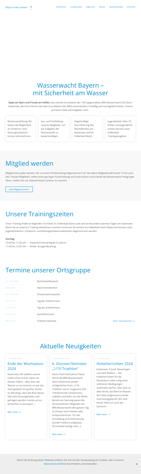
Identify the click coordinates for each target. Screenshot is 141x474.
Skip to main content (16, 7)
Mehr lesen (13, 412)
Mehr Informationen (122, 321)
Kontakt (131, 7)
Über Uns (90, 7)
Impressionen (116, 7)
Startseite (61, 7)
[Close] (137, 464)
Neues (102, 7)
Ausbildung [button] (76, 7)
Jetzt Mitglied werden (19, 189)
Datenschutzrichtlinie (55, 463)
